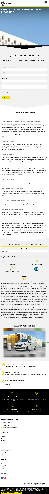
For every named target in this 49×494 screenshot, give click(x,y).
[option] (24, 342)
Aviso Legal (4, 465)
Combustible (24, 248)
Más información (37, 490)
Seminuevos (4, 442)
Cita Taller (3, 452)
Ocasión (3, 454)
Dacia (2, 438)
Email (3, 72)
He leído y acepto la (13, 92)
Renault (3, 436)
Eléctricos (3, 440)
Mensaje (4, 84)
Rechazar (11, 492)
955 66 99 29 (6, 425)
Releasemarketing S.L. (42, 484)
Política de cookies (6, 467)
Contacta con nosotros (9, 419)
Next (48, 342)
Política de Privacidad (17, 92)
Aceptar (4, 492)
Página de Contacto (6, 422)
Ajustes (19, 492)
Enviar (6, 98)
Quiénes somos (5, 463)
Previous (0, 342)
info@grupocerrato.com (10, 427)
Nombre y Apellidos (8, 67)
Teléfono (4, 78)
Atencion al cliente (6, 450)
